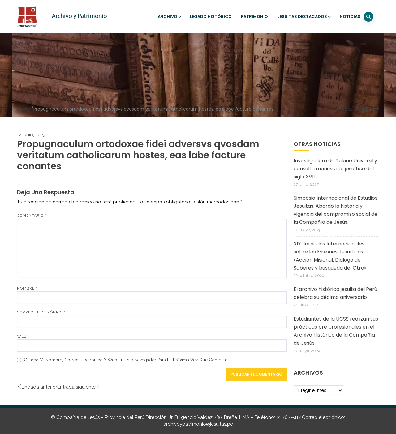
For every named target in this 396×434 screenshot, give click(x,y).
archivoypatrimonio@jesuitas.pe (198, 424)
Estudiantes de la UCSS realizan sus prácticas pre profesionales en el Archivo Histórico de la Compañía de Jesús (336, 331)
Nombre (27, 288)
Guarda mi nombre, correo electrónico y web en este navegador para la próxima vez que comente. (126, 359)
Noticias (350, 16)
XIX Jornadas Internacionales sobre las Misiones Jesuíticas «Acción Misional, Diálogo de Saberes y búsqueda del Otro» (330, 255)
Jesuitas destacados (303, 16)
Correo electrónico (41, 312)
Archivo (169, 16)
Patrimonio (254, 16)
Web (22, 336)
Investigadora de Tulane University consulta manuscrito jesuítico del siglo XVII (335, 168)
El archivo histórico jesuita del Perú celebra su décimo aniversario (335, 293)
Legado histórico (211, 16)
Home (23, 109)
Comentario (31, 215)
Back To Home (357, 109)
